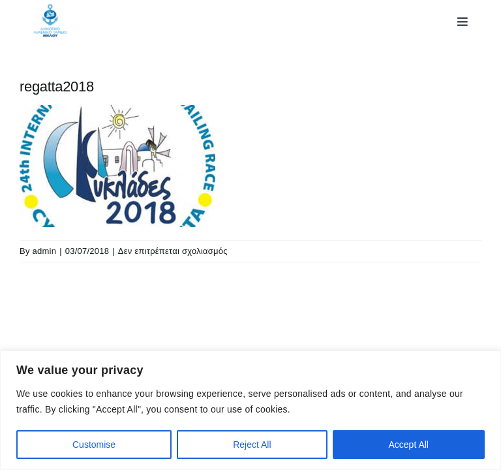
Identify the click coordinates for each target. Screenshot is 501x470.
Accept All (409, 444)
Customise (93, 444)
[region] (250, 410)
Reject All (252, 444)
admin (45, 251)
